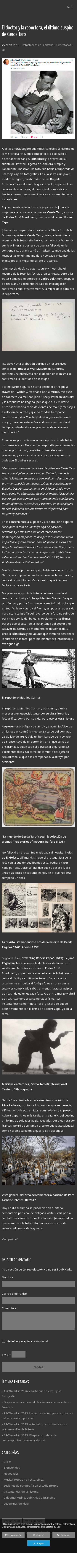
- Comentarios (63, 45)
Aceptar (38, 1543)
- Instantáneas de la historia (20, 1491)
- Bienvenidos (11, 1467)
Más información (13, 1535)
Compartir (9, 1239)
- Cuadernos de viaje (15, 1503)
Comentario (9, 1308)
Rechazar (63, 1535)
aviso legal (41, 1341)
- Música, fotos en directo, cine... (23, 1479)
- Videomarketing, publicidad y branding (28, 1497)
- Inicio (6, 1461)
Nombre (7, 1277)
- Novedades (10, 1473)
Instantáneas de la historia (38, 45)
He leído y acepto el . (26, 1341)
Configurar (38, 1535)
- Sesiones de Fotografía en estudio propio (30, 1485)
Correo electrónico (14, 1293)
